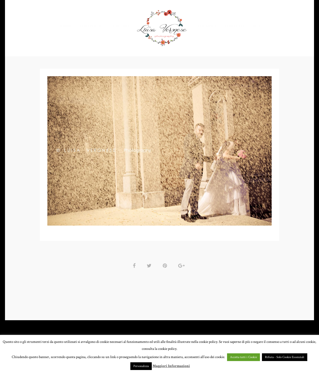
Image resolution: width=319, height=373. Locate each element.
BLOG (258, 26)
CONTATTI (234, 26)
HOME (65, 26)
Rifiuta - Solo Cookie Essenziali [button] (284, 357)
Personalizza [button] (141, 366)
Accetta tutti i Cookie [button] (243, 357)
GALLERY (121, 26)
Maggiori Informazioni (171, 366)
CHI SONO (207, 26)
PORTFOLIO (91, 26)
